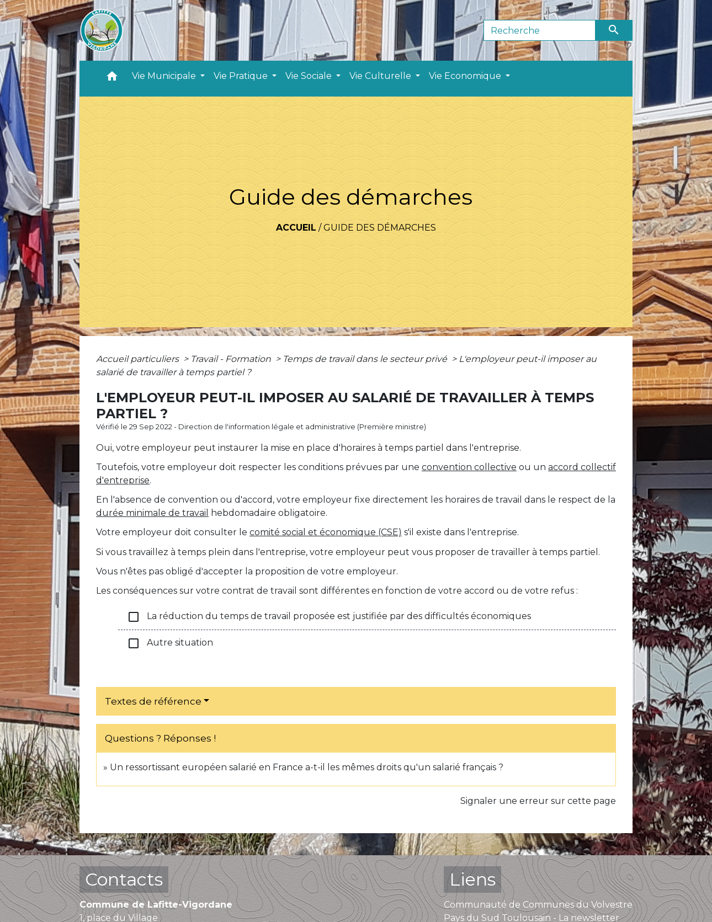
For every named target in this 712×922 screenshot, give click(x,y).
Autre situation (170, 643)
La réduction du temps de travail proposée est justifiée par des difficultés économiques (329, 616)
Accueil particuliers (138, 359)
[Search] (539, 30)
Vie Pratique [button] (242, 76)
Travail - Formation (231, 359)
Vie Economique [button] (466, 76)
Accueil (296, 227)
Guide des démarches (379, 227)
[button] (112, 78)
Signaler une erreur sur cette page (538, 801)
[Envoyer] (614, 30)
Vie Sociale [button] (309, 76)
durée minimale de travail (152, 513)
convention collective (469, 467)
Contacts (124, 879)
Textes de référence (153, 701)
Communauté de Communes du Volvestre (538, 904)
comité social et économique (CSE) (325, 532)
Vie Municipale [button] (165, 76)
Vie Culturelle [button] (381, 76)
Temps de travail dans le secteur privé (366, 359)
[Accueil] (101, 30)
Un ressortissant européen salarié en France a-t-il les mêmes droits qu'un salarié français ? (306, 767)
